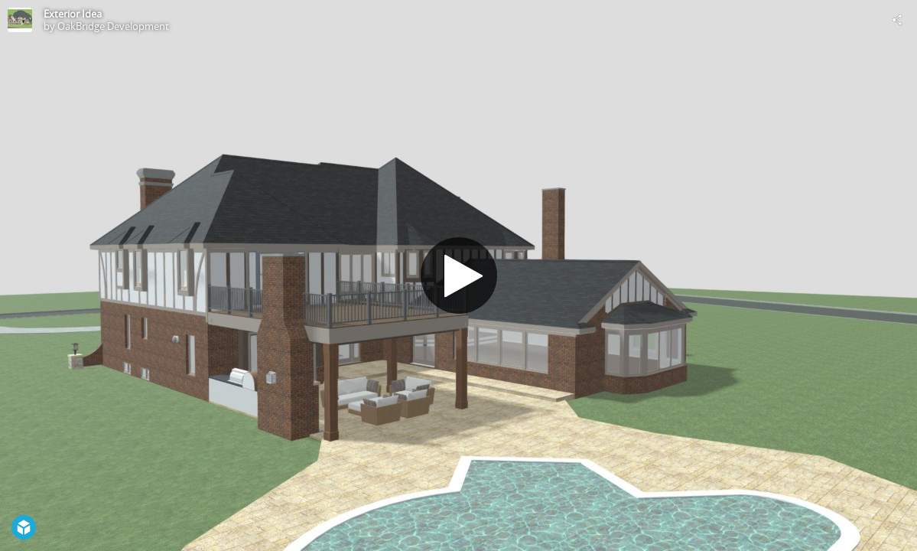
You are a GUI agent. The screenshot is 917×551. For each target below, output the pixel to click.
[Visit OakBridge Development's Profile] (20, 20)
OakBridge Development (113, 26)
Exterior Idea (73, 14)
